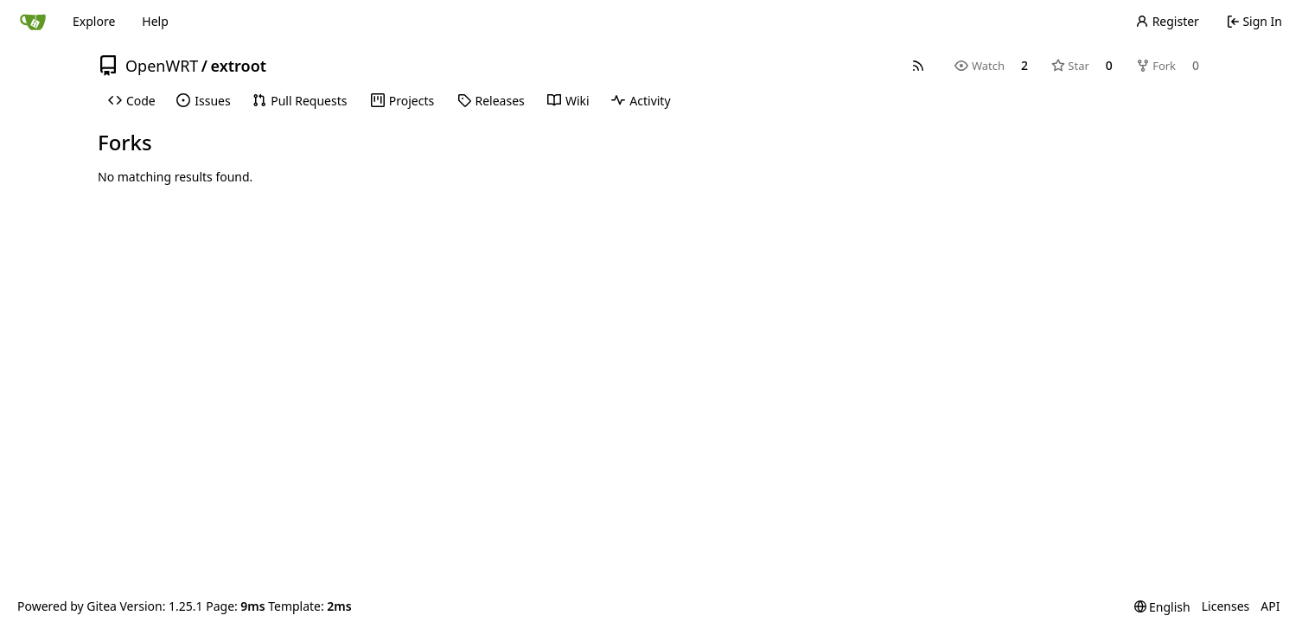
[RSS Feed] (918, 66)
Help (155, 21)
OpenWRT (161, 65)
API (1270, 606)
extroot (239, 65)
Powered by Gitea (67, 606)
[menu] (1162, 607)
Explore (94, 21)
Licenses (1226, 606)
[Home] (33, 21)
